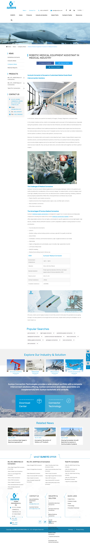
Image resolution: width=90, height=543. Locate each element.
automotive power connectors (66, 333)
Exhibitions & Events (14, 57)
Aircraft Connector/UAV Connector (52, 521)
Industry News (12, 61)
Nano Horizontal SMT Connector (35, 475)
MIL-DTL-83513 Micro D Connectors (15, 78)
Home (20, 15)
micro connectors (73, 336)
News (25, 10)
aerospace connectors (53, 340)
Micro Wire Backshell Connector (15, 484)
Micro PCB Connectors (13, 480)
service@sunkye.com (34, 508)
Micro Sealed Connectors (14, 482)
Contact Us (32, 10)
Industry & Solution (41, 15)
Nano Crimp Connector (51, 473)
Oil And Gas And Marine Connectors (16, 372)
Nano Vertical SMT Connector (52, 480)
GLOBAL (80, 10)
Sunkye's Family (67, 15)
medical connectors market (60, 216)
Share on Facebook (45, 63)
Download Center (24, 405)
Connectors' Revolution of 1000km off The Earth (43, 441)
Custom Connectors (54, 536)
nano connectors (68, 340)
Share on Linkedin (54, 67)
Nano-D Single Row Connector (34, 469)
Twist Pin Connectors (14, 88)
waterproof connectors (35, 336)
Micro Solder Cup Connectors (15, 471)
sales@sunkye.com (57, 10)
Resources (79, 15)
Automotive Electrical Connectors (53, 503)
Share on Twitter (64, 63)
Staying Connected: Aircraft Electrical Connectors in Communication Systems (69, 441)
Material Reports (12, 67)
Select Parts (54, 15)
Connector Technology (55, 405)
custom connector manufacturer (54, 336)
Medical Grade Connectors (35, 372)
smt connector (33, 343)
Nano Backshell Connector (33, 473)
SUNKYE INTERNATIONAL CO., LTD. (22, 529)
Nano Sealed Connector (33, 478)
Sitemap (70, 529)
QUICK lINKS (72, 496)
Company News (22, 46)
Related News (45, 423)
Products (29, 15)
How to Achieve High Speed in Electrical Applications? (17, 441)
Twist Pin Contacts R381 (71, 481)
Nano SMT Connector (50, 478)
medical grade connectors (40, 214)
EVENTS (12, 15)
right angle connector (47, 333)
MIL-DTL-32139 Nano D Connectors (14, 83)
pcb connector (33, 333)
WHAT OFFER (45, 457)
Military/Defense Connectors (54, 372)
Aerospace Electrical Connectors (74, 372)
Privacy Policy (80, 529)
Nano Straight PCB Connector (34, 465)
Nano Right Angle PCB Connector (53, 475)
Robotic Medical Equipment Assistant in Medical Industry (42, 46)
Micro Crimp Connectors (14, 477)
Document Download (73, 508)
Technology (71, 505)
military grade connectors (35, 340)
